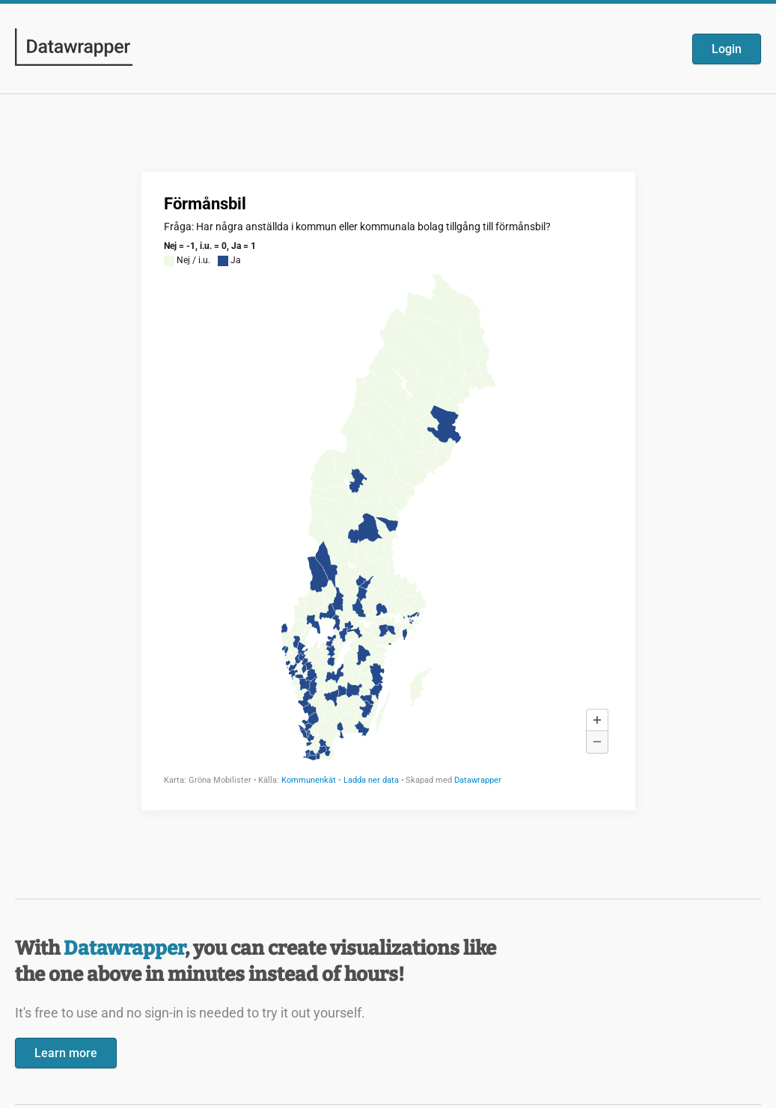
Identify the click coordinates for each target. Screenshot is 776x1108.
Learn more (65, 1053)
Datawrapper (124, 948)
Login (727, 49)
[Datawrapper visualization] (388, 489)
